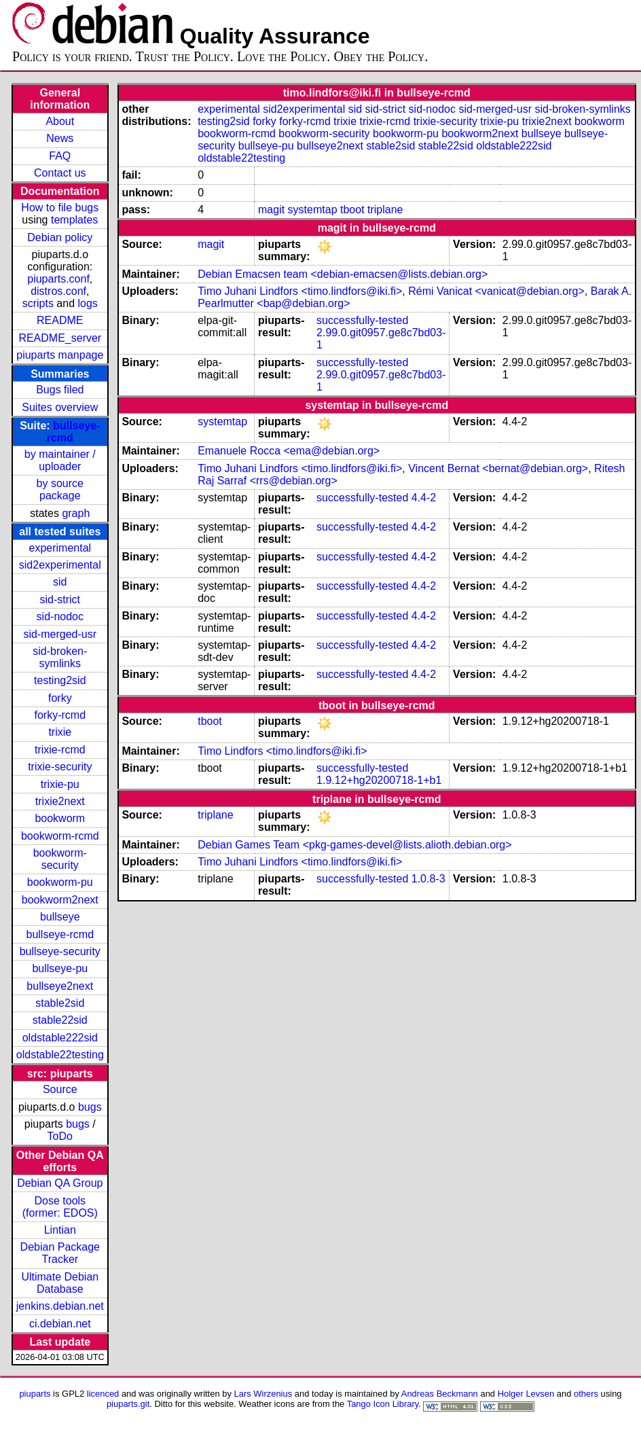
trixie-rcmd (60, 749)
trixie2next (60, 801)
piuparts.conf (58, 279)
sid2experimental (60, 565)
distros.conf (58, 291)
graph (76, 513)
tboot (352, 209)
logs (88, 303)
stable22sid (60, 1020)
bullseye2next (59, 986)
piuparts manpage (59, 355)
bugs (90, 1107)
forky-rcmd (60, 715)
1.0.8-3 (428, 878)
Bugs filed (60, 389)
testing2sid (60, 680)
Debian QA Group (60, 1183)
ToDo (60, 1136)
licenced (103, 1394)
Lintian (60, 1230)
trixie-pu (60, 784)
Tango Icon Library (383, 1404)
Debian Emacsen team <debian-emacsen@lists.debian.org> (343, 274)
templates (74, 220)
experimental (60, 548)
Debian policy (59, 237)
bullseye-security (60, 951)
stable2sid (59, 1003)
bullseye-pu (60, 968)
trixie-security (60, 766)
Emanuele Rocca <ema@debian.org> (289, 451)
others (586, 1394)
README (60, 320)
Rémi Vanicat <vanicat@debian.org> (496, 291)
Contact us (60, 173)
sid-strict (60, 599)
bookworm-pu (60, 882)
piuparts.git (128, 1404)
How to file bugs (59, 207)
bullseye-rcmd (60, 934)
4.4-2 (423, 497)
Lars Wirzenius (263, 1394)
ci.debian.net (60, 1323)
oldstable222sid (60, 1037)
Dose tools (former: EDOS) (60, 1207)
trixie (59, 732)
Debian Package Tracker (60, 1253)
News (59, 138)
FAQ (60, 156)
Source (60, 1089)
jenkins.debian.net (60, 1306)
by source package (60, 489)
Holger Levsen (526, 1394)
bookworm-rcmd (60, 836)
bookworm (60, 818)
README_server (59, 338)
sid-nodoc (60, 616)
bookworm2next (60, 900)
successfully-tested (362, 320)
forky (60, 698)
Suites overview (60, 407)
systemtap (312, 209)
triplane (385, 209)
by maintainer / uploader (60, 460)
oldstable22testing (60, 1054)
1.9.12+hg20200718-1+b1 (378, 780)
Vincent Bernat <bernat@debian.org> (498, 468)
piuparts (34, 1394)
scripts (38, 303)
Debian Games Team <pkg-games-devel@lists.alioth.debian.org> (354, 845)
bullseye (60, 917)
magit (271, 209)
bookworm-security (60, 859)
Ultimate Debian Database (59, 1283)
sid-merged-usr (59, 634)
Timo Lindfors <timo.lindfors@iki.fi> (282, 751)
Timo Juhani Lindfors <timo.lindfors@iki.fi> (300, 291)
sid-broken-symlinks (60, 657)
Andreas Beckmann (439, 1394)
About (59, 121)
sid (60, 582)
